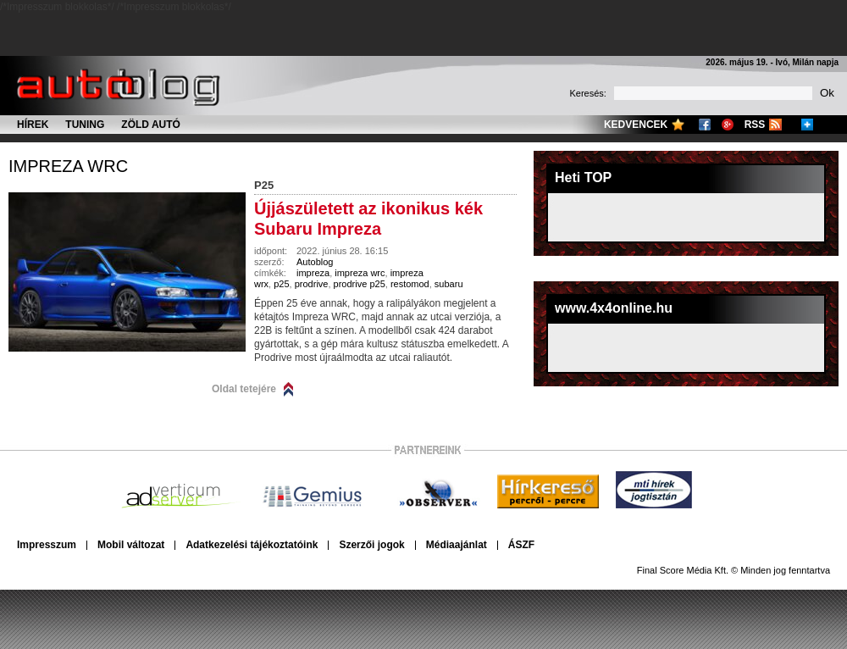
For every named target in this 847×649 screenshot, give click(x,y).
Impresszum (46, 545)
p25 (281, 284)
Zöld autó (150, 124)
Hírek (32, 124)
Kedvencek (635, 124)
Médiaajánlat (456, 545)
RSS (755, 124)
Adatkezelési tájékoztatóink (251, 545)
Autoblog (314, 262)
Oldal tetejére (244, 389)
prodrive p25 (359, 284)
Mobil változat (130, 545)
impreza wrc (68, 166)
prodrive (312, 284)
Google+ (728, 124)
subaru (449, 284)
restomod (409, 284)
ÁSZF (521, 545)
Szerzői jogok (371, 545)
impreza (312, 273)
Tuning (84, 124)
